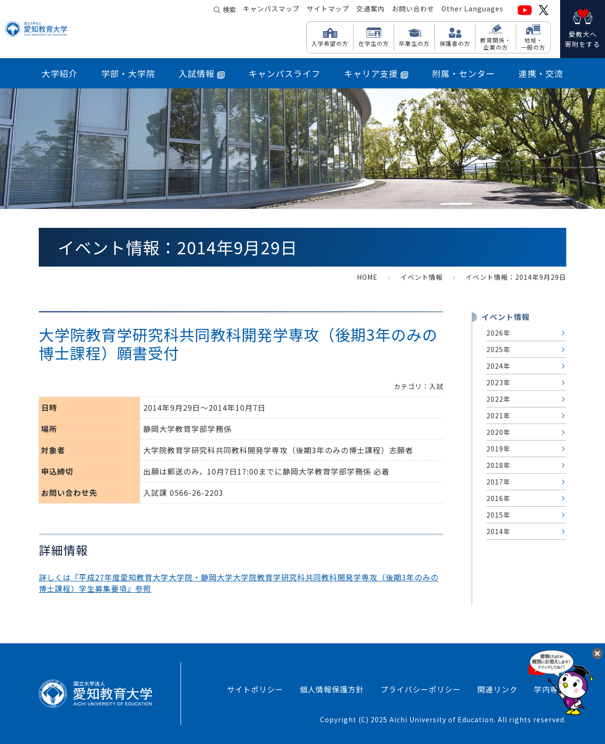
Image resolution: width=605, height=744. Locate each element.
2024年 (498, 366)
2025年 (498, 349)
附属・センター (463, 73)
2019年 (498, 448)
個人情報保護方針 (332, 689)
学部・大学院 (128, 73)
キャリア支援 (376, 73)
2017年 (498, 481)
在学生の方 (373, 43)
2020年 (498, 432)
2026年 (498, 332)
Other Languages (472, 10)
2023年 (498, 382)
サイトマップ (328, 10)
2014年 (498, 531)
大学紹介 (60, 73)
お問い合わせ (413, 10)
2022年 (498, 399)
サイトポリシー (255, 689)
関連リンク (497, 689)
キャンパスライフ (284, 73)
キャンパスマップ (271, 10)
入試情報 (202, 73)
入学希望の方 (329, 43)
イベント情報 (421, 277)
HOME (367, 277)
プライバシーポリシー (420, 689)
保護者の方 (455, 43)
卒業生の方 (414, 43)
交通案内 (370, 10)
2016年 (498, 498)
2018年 (498, 465)
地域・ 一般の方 (533, 43)
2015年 (498, 514)
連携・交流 (541, 73)
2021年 (498, 415)
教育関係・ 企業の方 (495, 43)
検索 (229, 10)
